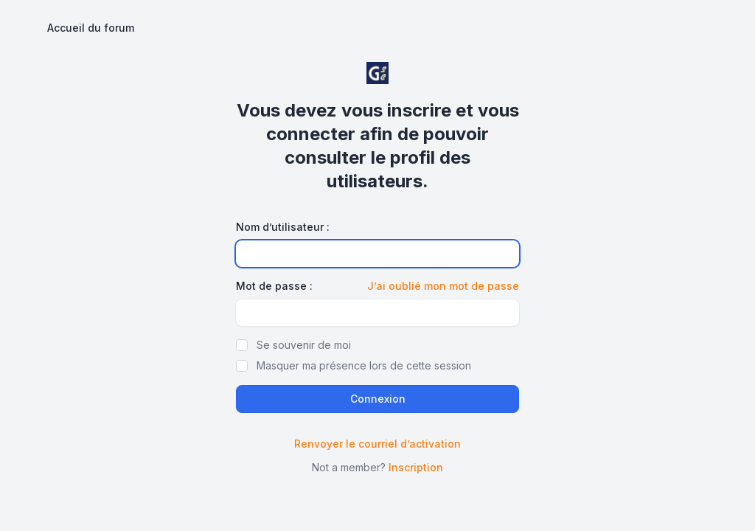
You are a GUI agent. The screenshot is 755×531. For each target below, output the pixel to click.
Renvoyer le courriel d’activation (377, 443)
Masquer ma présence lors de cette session (364, 365)
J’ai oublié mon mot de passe (443, 286)
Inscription (416, 467)
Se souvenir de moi (304, 345)
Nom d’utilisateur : (283, 227)
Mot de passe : (274, 286)
